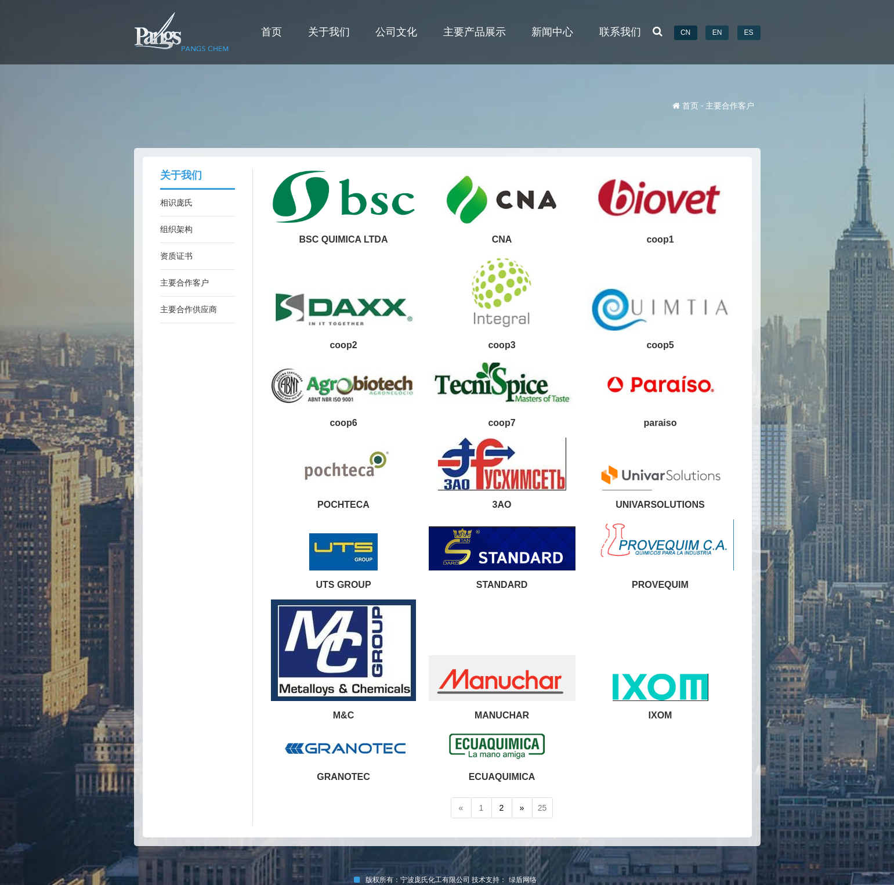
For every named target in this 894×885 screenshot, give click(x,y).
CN (685, 32)
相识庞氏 (176, 202)
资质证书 (176, 256)
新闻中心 (552, 32)
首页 (271, 32)
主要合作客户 (184, 282)
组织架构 (176, 229)
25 (542, 807)
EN (717, 32)
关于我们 (329, 32)
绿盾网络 (525, 880)
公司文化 (396, 32)
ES (748, 32)
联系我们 (620, 32)
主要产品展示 (474, 32)
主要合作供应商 (188, 309)
